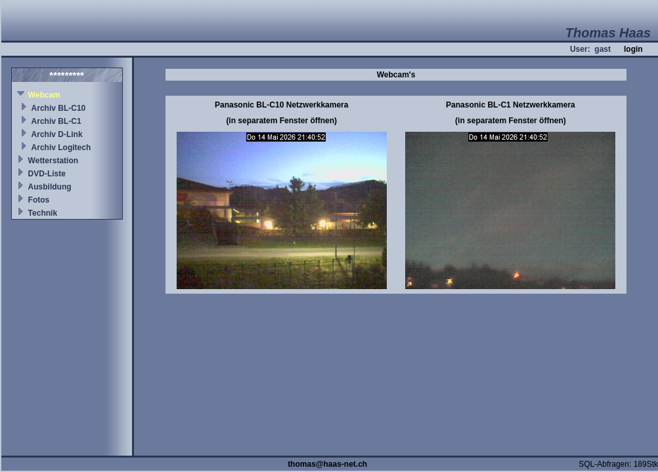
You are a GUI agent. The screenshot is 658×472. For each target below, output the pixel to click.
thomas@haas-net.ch (327, 464)
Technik (42, 213)
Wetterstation (53, 160)
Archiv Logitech (61, 147)
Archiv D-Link (57, 134)
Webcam (44, 95)
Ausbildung (50, 186)
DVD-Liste (47, 173)
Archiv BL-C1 (56, 121)
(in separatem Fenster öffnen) (281, 120)
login (633, 49)
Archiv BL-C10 (59, 108)
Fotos (39, 200)
